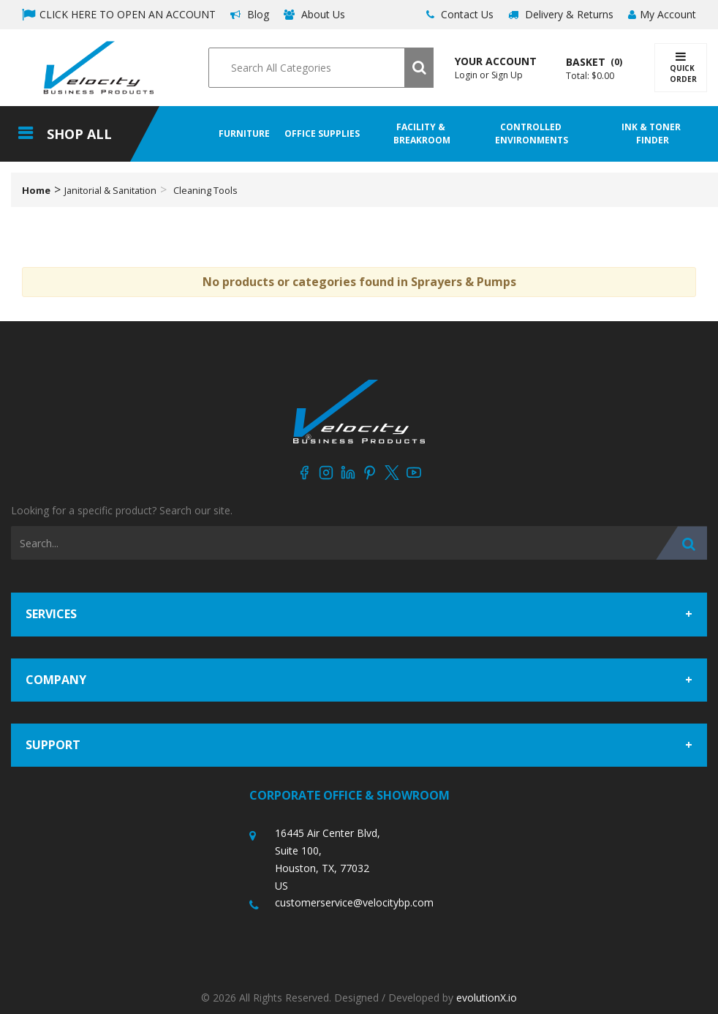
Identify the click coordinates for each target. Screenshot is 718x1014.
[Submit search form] (419, 68)
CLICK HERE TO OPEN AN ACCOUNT (119, 14)
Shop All (79, 134)
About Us (314, 14)
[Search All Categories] (320, 68)
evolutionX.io (486, 997)
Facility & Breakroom (421, 133)
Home (36, 190)
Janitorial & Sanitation (110, 190)
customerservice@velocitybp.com (354, 902)
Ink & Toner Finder (652, 133)
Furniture (244, 133)
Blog (249, 14)
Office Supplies (322, 133)
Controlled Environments (531, 133)
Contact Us (460, 14)
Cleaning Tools (205, 190)
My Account (662, 14)
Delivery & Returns (560, 14)
